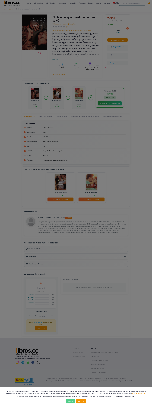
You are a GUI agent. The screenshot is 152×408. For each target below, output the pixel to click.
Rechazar (81, 401)
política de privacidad (138, 393)
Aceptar (70, 401)
